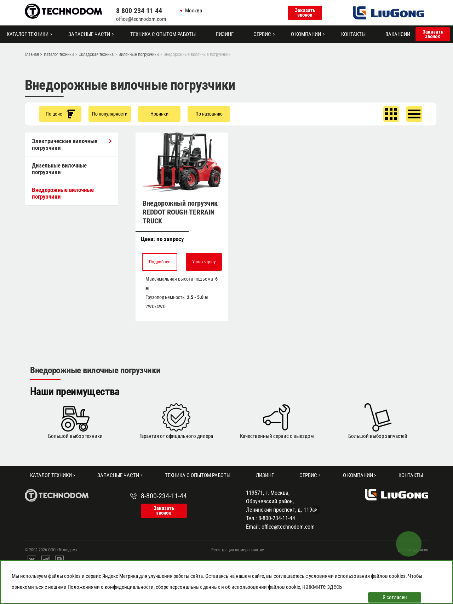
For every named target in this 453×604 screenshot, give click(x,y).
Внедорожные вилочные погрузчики (63, 193)
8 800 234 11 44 (139, 10)
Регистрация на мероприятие (237, 549)
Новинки (159, 114)
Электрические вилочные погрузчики (71, 144)
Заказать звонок (305, 12)
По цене (60, 114)
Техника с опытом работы (163, 34)
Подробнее (159, 261)
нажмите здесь (322, 586)
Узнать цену (204, 261)
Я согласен (395, 597)
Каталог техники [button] (27, 34)
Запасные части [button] (89, 34)
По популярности (109, 114)
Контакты (353, 34)
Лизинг (225, 34)
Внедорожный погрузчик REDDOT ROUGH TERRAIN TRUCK (180, 212)
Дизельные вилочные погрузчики (59, 169)
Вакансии (397, 34)
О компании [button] (306, 34)
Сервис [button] (262, 34)
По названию (209, 114)
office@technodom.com (141, 19)
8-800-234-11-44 (164, 496)
